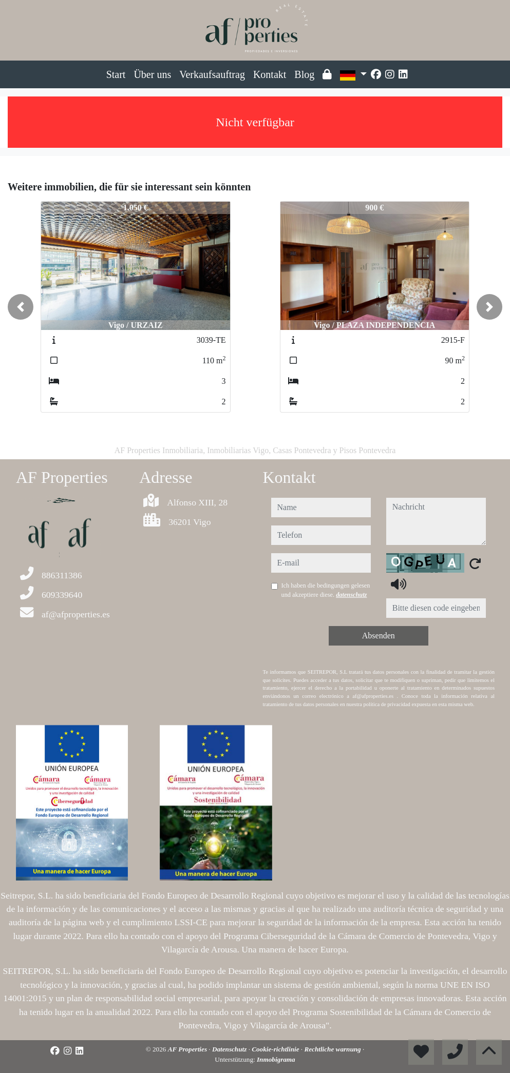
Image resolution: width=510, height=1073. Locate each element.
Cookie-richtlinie (276, 1049)
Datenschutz (230, 1049)
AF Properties (188, 1049)
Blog (304, 74)
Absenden (378, 635)
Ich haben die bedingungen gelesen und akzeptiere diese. (325, 590)
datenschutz (351, 594)
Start (116, 74)
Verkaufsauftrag (212, 74)
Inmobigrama (276, 1059)
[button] (20, 307)
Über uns (152, 74)
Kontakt (269, 74)
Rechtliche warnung (333, 1049)
